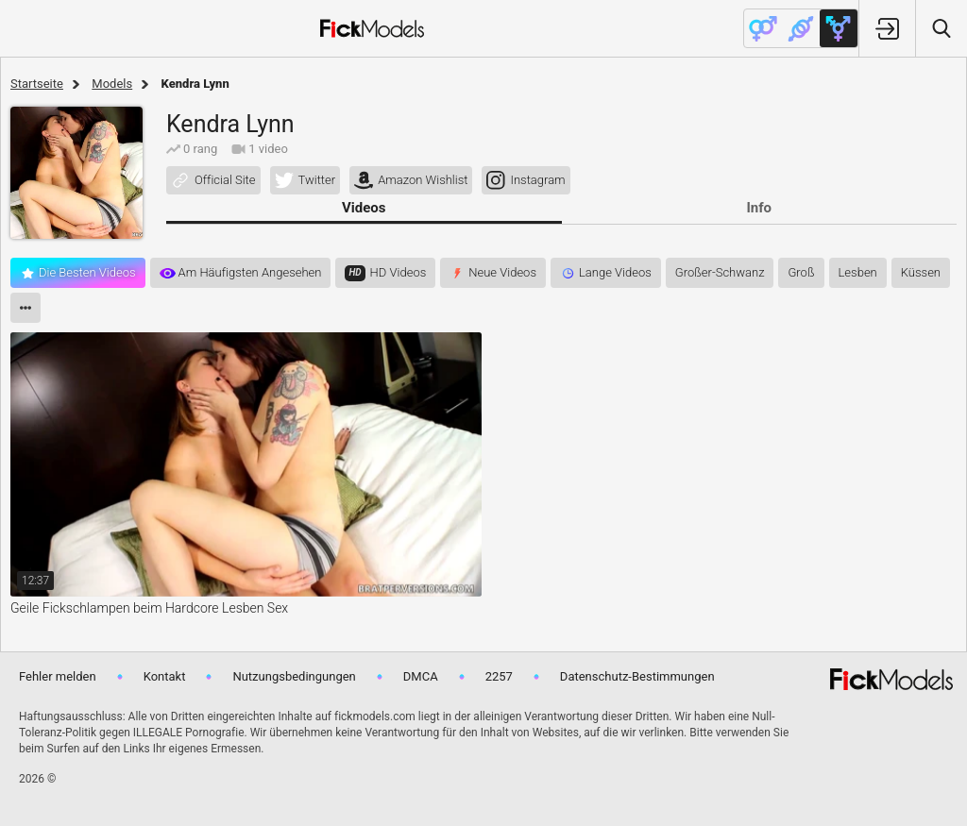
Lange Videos (615, 272)
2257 (499, 676)
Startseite (36, 83)
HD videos (398, 272)
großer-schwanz (720, 272)
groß (801, 272)
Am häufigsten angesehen (250, 272)
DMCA (420, 676)
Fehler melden (57, 676)
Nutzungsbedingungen (293, 676)
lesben (858, 272)
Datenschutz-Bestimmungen (637, 676)
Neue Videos (502, 272)
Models (112, 83)
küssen (921, 272)
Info (759, 207)
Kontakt (165, 676)
